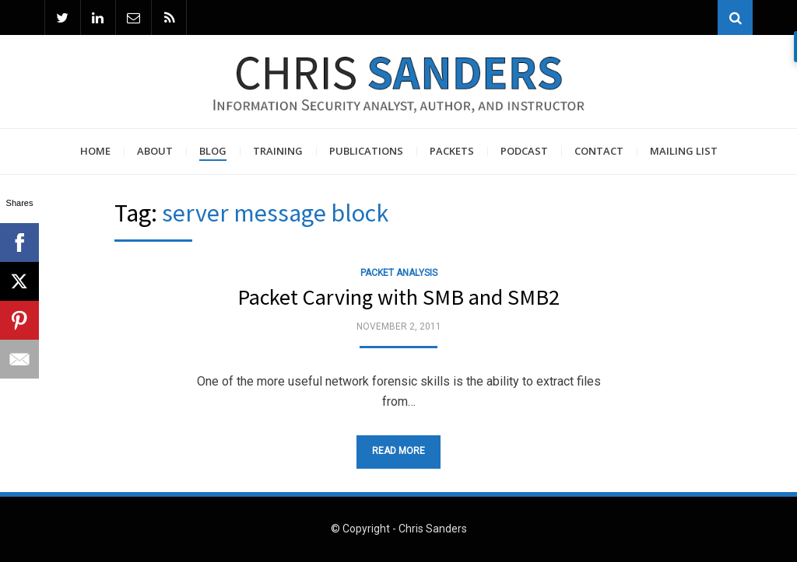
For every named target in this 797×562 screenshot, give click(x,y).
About (155, 151)
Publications (366, 151)
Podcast (524, 151)
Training (278, 151)
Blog (212, 151)
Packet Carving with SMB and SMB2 (398, 298)
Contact (598, 151)
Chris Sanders (432, 528)
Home (95, 151)
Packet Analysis (398, 272)
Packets (452, 151)
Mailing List (684, 151)
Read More (398, 450)
